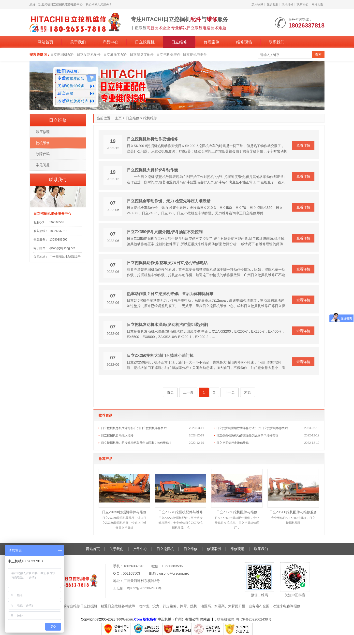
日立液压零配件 (115, 54)
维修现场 (244, 42)
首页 (170, 392)
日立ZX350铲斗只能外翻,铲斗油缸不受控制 (165, 232)
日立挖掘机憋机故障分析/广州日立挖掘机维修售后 (134, 428)
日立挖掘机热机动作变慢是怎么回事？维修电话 (247, 435)
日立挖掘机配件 (62, 54)
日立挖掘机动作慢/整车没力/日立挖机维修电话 (167, 263)
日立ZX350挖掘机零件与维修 (124, 512)
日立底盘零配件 (142, 54)
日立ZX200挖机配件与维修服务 (293, 512)
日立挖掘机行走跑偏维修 (232, 443)
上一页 (188, 392)
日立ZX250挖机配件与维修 (236, 512)
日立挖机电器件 (195, 54)
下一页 (229, 392)
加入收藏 (257, 4)
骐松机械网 (225, 619)
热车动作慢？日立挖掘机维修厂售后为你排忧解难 (170, 294)
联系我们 (302, 4)
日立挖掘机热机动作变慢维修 (152, 139)
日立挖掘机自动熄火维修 (117, 435)
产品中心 (110, 42)
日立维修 (179, 42)
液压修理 (43, 132)
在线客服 (272, 4)
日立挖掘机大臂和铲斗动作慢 (152, 170)
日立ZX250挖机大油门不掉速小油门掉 (160, 355)
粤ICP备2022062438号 (254, 619)
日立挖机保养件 (168, 54)
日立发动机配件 (89, 54)
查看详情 (303, 145)
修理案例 (212, 42)
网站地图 (317, 4)
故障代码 (43, 154)
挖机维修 (150, 118)
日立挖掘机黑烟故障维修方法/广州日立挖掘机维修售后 (252, 428)
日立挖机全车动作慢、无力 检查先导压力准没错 (168, 201)
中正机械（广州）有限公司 (178, 619)
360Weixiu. (125, 619)
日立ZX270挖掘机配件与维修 (180, 512)
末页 (247, 392)
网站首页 (45, 42)
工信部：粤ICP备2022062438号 (137, 588)
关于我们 (78, 42)
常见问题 (43, 165)
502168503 (56, 222)
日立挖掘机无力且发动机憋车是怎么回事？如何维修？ (136, 443)
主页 (118, 118)
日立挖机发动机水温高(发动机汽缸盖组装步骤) (167, 325)
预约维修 (287, 4)
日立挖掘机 (145, 42)
